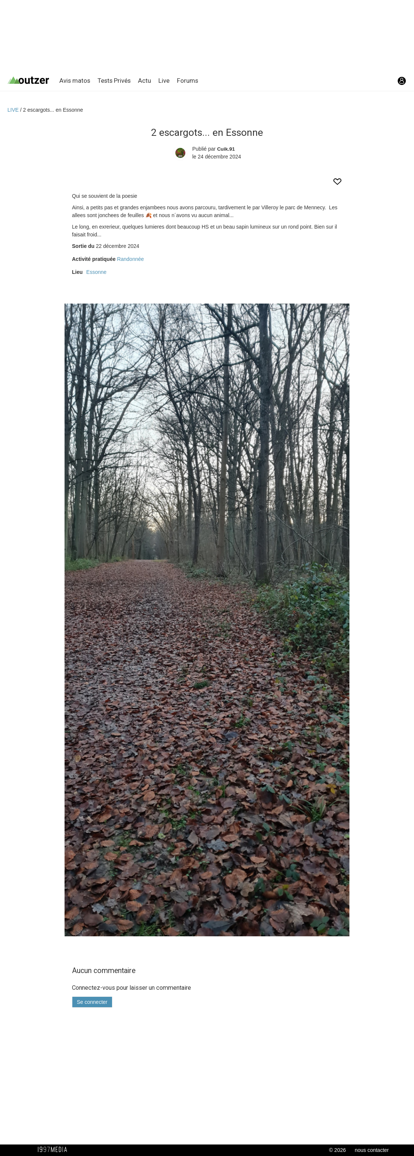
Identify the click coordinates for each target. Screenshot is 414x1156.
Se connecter (92, 1002)
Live (164, 80)
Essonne (96, 272)
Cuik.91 (226, 149)
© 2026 (337, 1150)
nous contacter (372, 1150)
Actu (144, 80)
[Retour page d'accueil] (33, 80)
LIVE (13, 110)
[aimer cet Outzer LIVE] (337, 184)
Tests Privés (114, 80)
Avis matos (74, 80)
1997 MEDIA (54, 1149)
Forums (187, 80)
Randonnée (130, 259)
